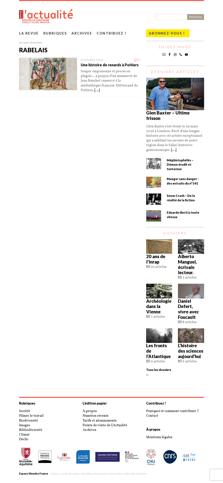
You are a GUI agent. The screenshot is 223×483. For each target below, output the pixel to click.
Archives (81, 33)
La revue (29, 33)
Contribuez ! (111, 33)
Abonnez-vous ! (167, 33)
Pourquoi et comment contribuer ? (172, 411)
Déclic (23, 439)
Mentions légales (159, 437)
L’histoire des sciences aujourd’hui (190, 351)
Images (24, 425)
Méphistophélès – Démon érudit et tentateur (180, 164)
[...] (97, 90)
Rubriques (55, 33)
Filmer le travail (31, 416)
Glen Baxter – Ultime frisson (168, 115)
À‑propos (90, 411)
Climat (24, 434)
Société (24, 411)
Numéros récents (95, 416)
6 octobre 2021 (92, 60)
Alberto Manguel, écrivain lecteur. (187, 264)
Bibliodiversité (30, 430)
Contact (152, 416)
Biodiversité (28, 420)
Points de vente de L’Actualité (105, 425)
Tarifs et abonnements (100, 420)
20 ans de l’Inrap (155, 259)
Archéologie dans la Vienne (158, 306)
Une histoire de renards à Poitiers (110, 65)
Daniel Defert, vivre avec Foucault (188, 309)
